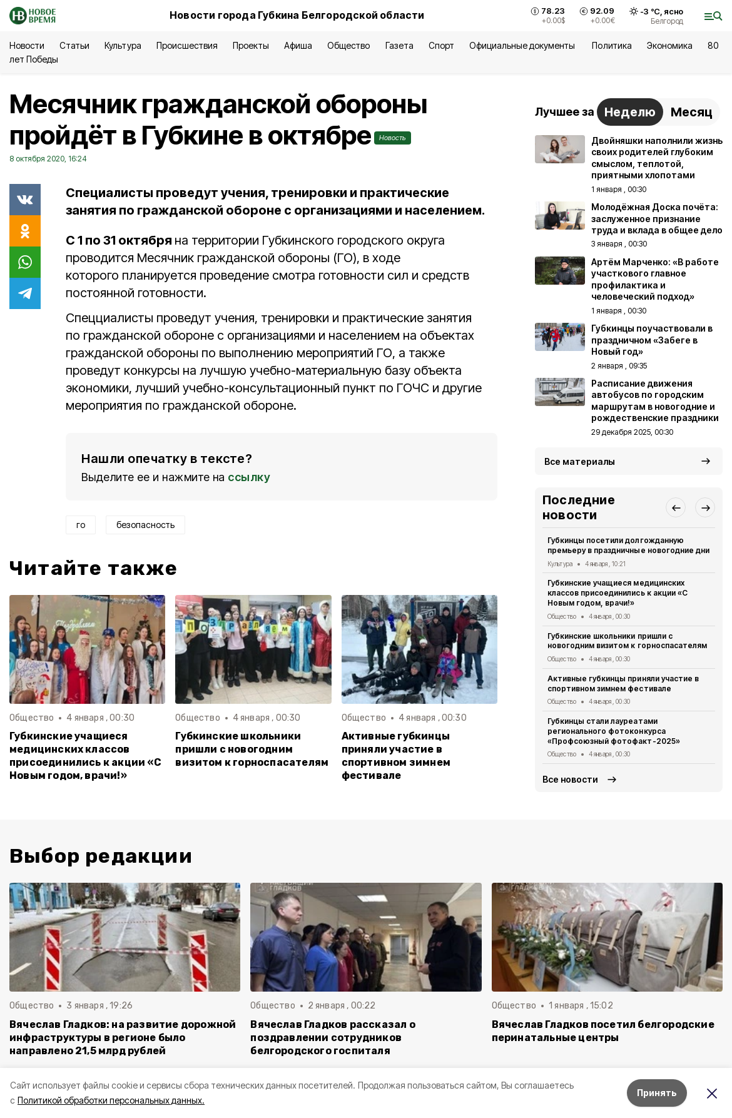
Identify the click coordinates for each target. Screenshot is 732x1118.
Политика (611, 45)
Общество (348, 45)
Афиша (298, 45)
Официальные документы (523, 45)
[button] (676, 507)
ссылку (249, 477)
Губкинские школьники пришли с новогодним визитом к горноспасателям (251, 749)
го (80, 524)
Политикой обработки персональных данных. (111, 1100)
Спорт (441, 45)
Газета (399, 45)
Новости (26, 45)
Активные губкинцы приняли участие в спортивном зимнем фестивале (396, 755)
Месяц (692, 111)
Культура (122, 45)
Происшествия (187, 45)
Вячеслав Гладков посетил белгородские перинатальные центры (603, 1031)
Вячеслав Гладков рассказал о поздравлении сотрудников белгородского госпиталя (332, 1038)
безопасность (145, 524)
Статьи (74, 45)
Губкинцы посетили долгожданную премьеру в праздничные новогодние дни (628, 545)
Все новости (570, 779)
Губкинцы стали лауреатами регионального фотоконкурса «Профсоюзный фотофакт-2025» (613, 731)
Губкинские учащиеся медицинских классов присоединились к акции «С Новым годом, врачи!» (85, 755)
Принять (657, 1092)
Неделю (630, 111)
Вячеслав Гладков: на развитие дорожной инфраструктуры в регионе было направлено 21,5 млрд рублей (122, 1038)
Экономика (670, 45)
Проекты (251, 45)
